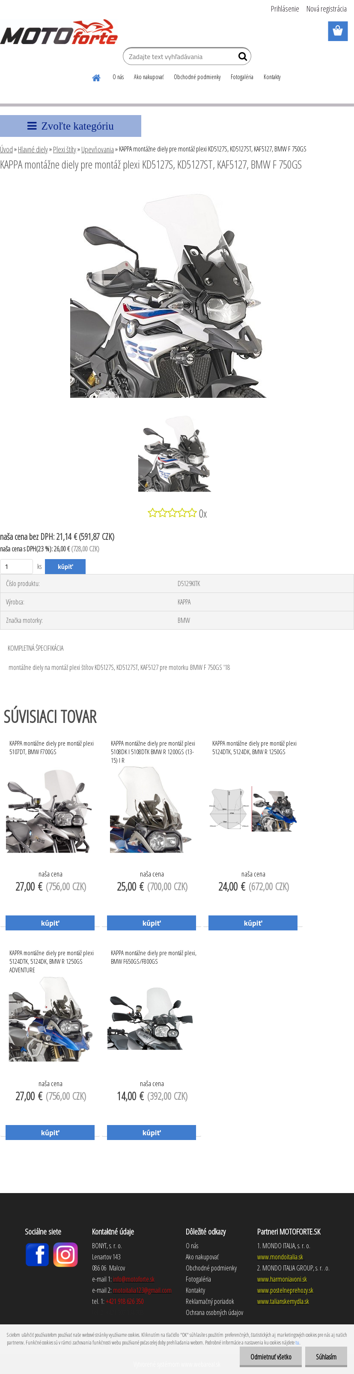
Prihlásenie (285, 8)
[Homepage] (96, 76)
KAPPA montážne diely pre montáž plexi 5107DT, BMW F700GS (51, 747)
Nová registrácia (326, 8)
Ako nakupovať (149, 77)
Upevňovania (97, 149)
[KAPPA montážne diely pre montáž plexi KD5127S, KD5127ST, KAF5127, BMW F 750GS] (177, 187)
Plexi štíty (64, 149)
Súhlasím (326, 1357)
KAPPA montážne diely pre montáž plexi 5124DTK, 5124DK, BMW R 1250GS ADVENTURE (51, 959)
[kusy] (16, 566)
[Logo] (59, 31)
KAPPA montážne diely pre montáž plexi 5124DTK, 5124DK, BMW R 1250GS (254, 747)
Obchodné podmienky (197, 77)
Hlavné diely (33, 149)
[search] (241, 58)
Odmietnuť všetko (270, 1357)
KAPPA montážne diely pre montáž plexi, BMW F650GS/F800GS (153, 956)
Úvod (6, 149)
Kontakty (272, 77)
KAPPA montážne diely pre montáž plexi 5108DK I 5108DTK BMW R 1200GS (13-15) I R (153, 749)
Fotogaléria (242, 77)
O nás (118, 77)
